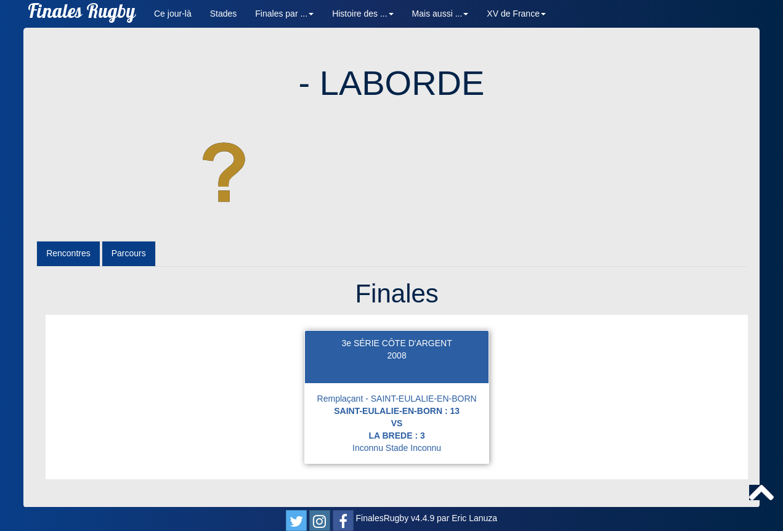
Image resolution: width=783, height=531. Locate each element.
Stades (223, 13)
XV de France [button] (516, 13)
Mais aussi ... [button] (440, 13)
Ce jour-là (173, 13)
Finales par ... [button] (284, 13)
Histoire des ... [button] (362, 13)
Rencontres (68, 253)
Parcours (129, 253)
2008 (397, 355)
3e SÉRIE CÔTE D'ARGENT (396, 343)
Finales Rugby (82, 14)
